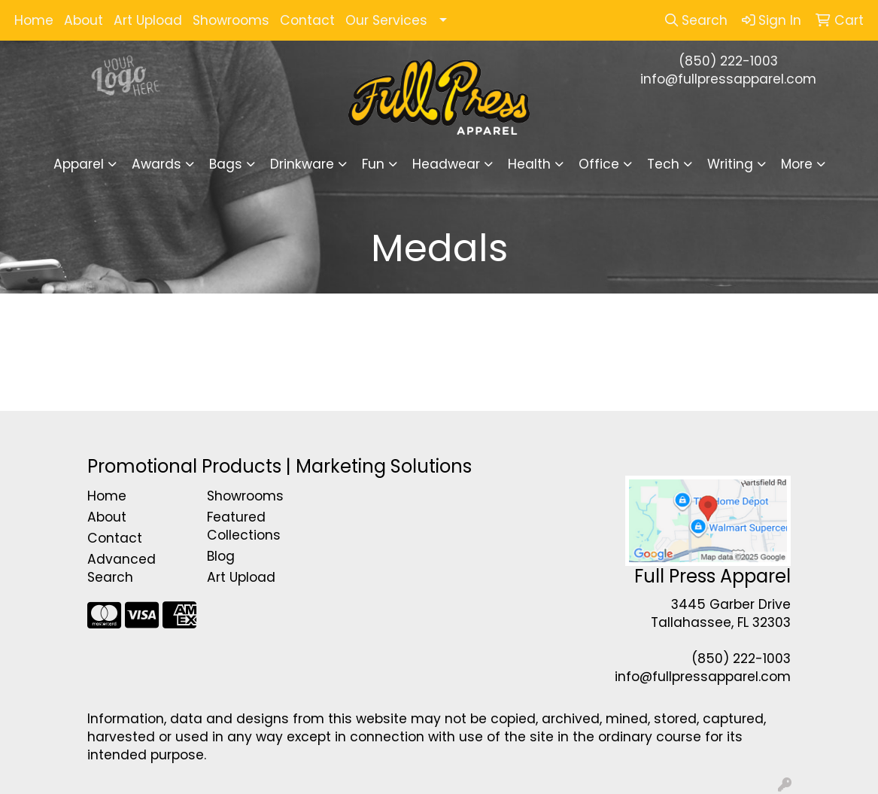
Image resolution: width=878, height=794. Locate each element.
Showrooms (231, 20)
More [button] (797, 164)
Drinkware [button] (302, 164)
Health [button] (529, 164)
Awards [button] (156, 164)
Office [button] (599, 164)
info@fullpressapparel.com (728, 79)
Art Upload (148, 20)
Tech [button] (663, 164)
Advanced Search (121, 568)
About (83, 20)
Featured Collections (244, 526)
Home (33, 20)
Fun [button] (373, 164)
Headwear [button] (446, 164)
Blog (221, 556)
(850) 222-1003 (728, 61)
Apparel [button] (78, 164)
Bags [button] (225, 164)
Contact (307, 20)
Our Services (386, 20)
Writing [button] (730, 164)
